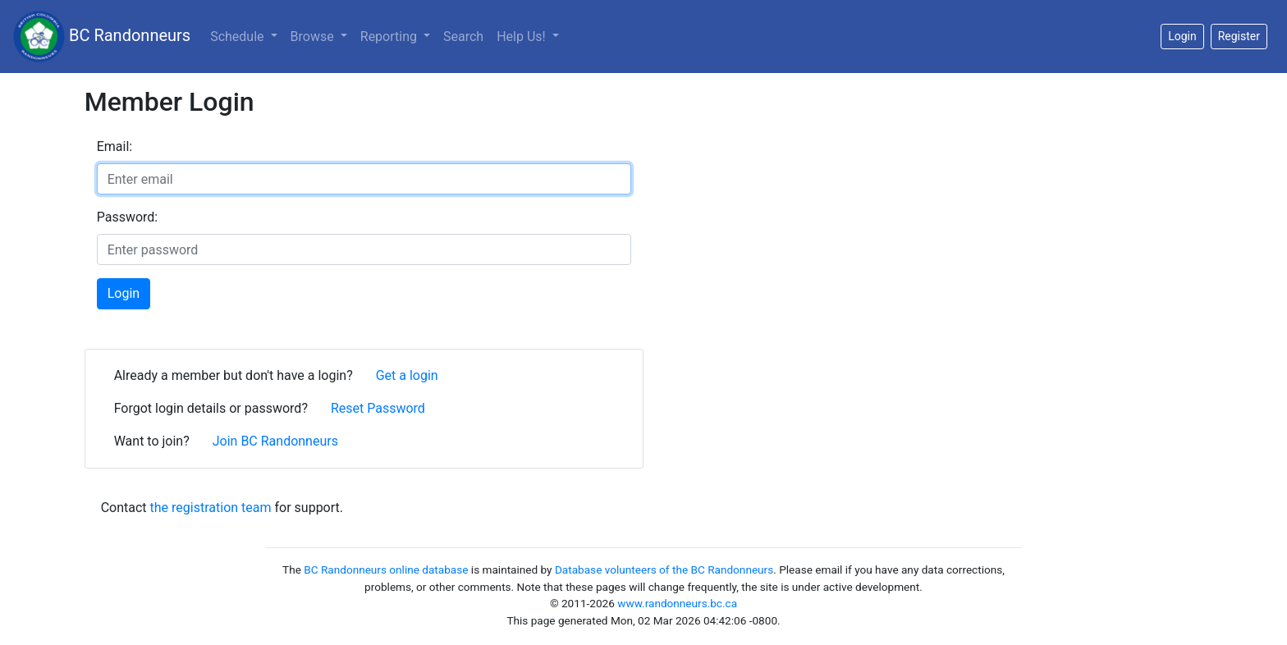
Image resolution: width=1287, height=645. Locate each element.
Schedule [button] (238, 36)
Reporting (390, 36)
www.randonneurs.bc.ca (677, 603)
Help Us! (522, 36)
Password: (127, 217)
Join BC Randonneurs (275, 441)
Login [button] (1182, 36)
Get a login (407, 375)
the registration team (211, 507)
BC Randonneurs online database (386, 569)
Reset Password (378, 408)
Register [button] (1239, 36)
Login (124, 293)
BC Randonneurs (101, 36)
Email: (114, 146)
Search (463, 36)
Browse (314, 36)
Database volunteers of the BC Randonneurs (664, 569)
